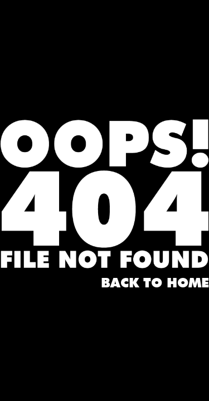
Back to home (155, 283)
